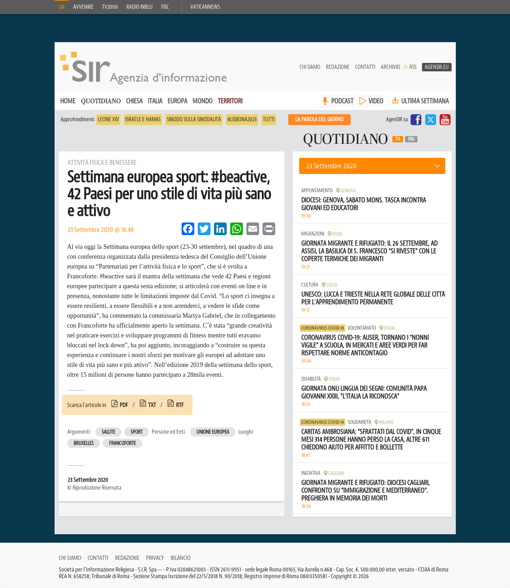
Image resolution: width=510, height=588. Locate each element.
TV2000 (110, 7)
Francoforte (122, 443)
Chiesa (134, 101)
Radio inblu (139, 7)
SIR (62, 7)
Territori (230, 101)
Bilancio (180, 558)
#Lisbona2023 (242, 119)
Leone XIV (108, 119)
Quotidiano (101, 101)
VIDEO (376, 101)
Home (67, 101)
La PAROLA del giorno (319, 119)
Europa (177, 101)
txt (152, 405)
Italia (155, 101)
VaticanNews (205, 7)
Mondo (203, 101)
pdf (124, 405)
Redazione (338, 67)
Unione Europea (212, 432)
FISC (165, 7)
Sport (137, 432)
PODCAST (342, 101)
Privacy (155, 558)
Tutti (269, 119)
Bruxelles (84, 443)
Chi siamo (310, 67)
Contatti (365, 67)
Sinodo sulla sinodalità (194, 119)
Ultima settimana (420, 101)
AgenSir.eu (437, 67)
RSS (412, 67)
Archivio (390, 67)
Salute (108, 432)
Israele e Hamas (142, 119)
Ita (397, 139)
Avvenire (83, 7)
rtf (180, 405)
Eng (411, 139)
